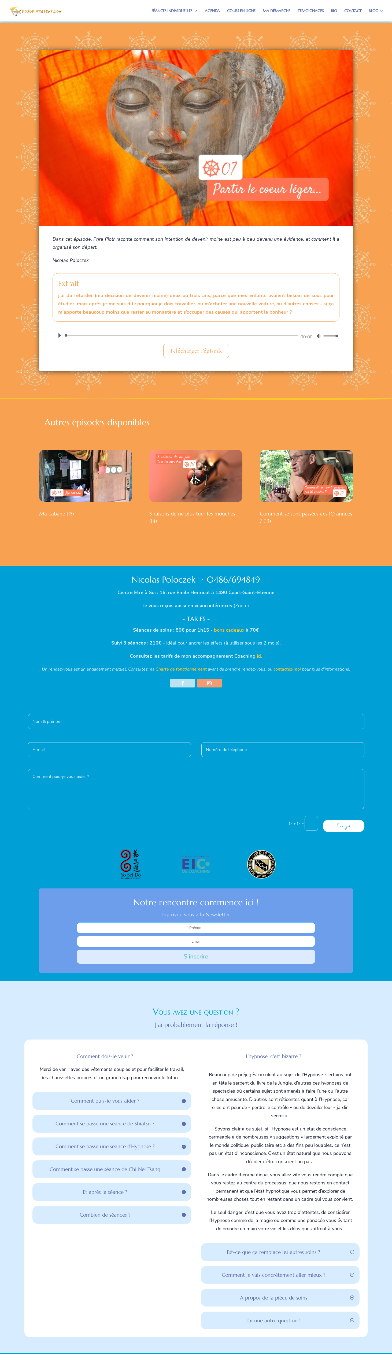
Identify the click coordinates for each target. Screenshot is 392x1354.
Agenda (212, 11)
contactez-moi (287, 669)
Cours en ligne (241, 11)
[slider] (182, 335)
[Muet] (318, 336)
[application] (196, 335)
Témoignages (311, 11)
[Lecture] (59, 335)
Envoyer (343, 826)
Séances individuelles (171, 11)
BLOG (373, 11)
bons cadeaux (229, 630)
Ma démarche (276, 11)
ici (259, 656)
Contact (352, 11)
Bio (334, 11)
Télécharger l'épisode (196, 350)
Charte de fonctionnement (181, 669)
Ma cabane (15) (56, 513)
